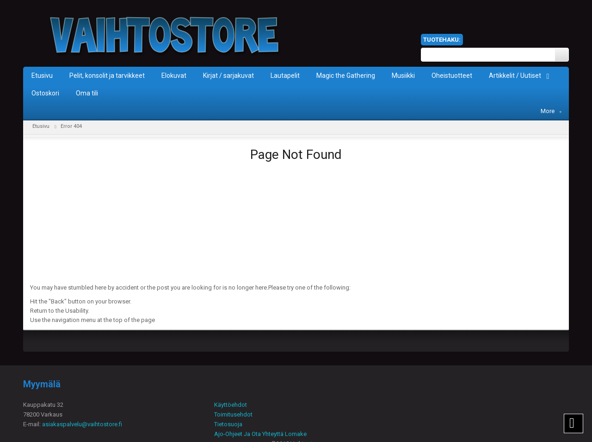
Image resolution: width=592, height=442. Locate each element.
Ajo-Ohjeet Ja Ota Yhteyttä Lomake (260, 433)
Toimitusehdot (233, 414)
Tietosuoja (228, 424)
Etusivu (40, 126)
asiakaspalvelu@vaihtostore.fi (82, 424)
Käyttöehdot (230, 404)
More (551, 111)
